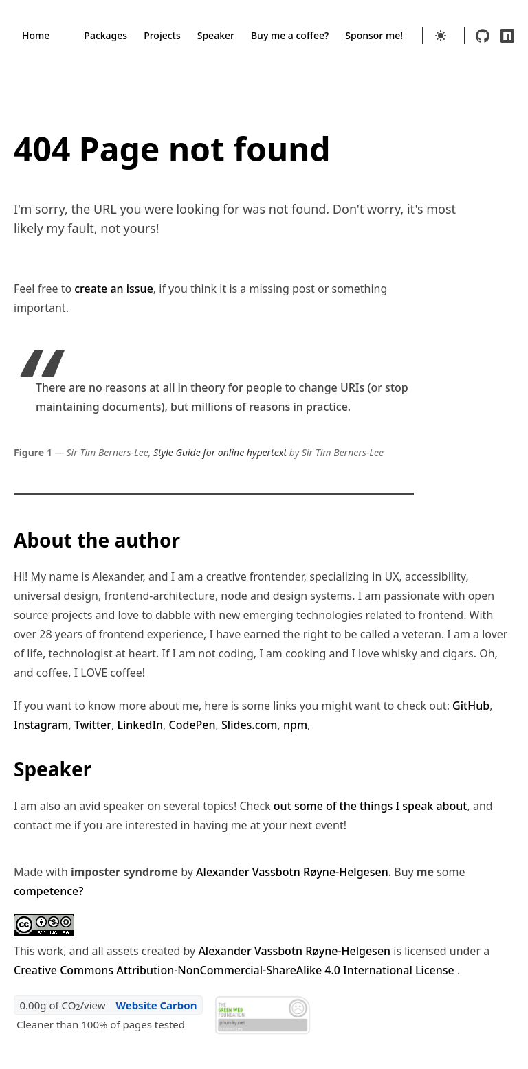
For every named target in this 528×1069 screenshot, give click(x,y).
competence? (48, 891)
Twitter (92, 724)
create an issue (113, 288)
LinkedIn (140, 724)
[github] (482, 35)
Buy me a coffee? (290, 35)
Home (36, 35)
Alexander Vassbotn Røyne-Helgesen (292, 871)
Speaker (215, 35)
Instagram (41, 724)
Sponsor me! (374, 35)
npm (295, 724)
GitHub (471, 705)
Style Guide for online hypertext (220, 452)
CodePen (192, 724)
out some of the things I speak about (371, 805)
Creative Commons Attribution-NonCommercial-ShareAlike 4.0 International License (235, 970)
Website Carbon (156, 1005)
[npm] (507, 35)
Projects (162, 35)
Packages (105, 35)
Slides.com (249, 724)
